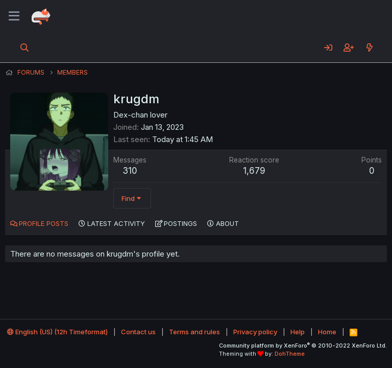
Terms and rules (194, 332)
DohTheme (290, 353)
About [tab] (227, 223)
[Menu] (14, 16)
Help (297, 332)
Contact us (138, 332)
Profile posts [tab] (43, 223)
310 (129, 171)
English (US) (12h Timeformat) (57, 332)
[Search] (24, 47)
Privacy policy (255, 332)
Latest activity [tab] (116, 223)
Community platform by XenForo (303, 345)
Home (327, 332)
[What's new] (369, 47)
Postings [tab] (180, 223)
